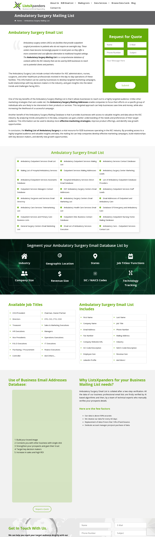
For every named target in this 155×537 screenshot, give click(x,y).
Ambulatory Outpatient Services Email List (38, 161)
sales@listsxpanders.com (21, 517)
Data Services (102, 3)
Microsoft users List (122, 520)
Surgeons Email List (51, 523)
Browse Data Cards (120, 3)
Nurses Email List (51, 526)
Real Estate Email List (87, 513)
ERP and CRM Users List (124, 507)
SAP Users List (120, 513)
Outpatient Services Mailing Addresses (80, 170)
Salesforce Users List (123, 516)
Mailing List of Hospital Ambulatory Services (39, 170)
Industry (24, 263)
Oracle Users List (121, 526)
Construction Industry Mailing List (92, 507)
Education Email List (87, 526)
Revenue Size (60, 280)
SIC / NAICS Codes (95, 280)
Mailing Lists (85, 3)
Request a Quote (42, 427)
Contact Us (55, 8)
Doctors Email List (51, 513)
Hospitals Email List (51, 520)
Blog (133, 3)
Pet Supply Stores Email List (90, 510)
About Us (54, 3)
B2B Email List (68, 3)
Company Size (24, 280)
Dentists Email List (51, 510)
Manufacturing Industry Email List (92, 523)
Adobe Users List (121, 510)
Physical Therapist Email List (55, 516)
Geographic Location (60, 263)
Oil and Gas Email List (87, 520)
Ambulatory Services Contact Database (119, 161)
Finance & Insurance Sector (90, 516)
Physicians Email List (52, 507)
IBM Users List (120, 523)
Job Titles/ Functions (130, 263)
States (95, 263)
